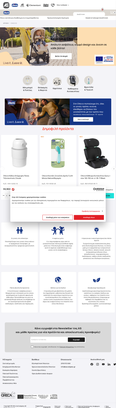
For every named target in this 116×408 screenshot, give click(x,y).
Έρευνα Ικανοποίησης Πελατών (43, 367)
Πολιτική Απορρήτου (66, 347)
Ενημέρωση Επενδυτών (11, 367)
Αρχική (6, 23)
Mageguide (47, 407)
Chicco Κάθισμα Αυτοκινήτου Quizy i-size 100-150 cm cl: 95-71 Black (96, 177)
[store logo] (12, 13)
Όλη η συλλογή (83, 119)
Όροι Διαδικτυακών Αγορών (42, 374)
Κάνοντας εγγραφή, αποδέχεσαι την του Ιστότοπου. (59, 347)
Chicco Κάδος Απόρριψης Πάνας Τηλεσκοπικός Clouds (16, 177)
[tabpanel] (19, 167)
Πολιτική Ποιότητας (10, 374)
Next (114, 169)
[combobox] (89, 14)
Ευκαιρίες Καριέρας (10, 370)
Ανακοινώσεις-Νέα (10, 383)
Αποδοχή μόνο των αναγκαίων (57, 217)
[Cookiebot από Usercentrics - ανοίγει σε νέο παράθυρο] (95, 189)
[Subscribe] (76, 339)
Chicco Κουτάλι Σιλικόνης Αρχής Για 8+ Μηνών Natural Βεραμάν (57, 177)
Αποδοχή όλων (89, 217)
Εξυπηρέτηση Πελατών (40, 363)
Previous (2, 169)
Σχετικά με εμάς (9, 363)
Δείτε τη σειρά (61, 56)
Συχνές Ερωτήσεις (39, 370)
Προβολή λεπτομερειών (91, 211)
